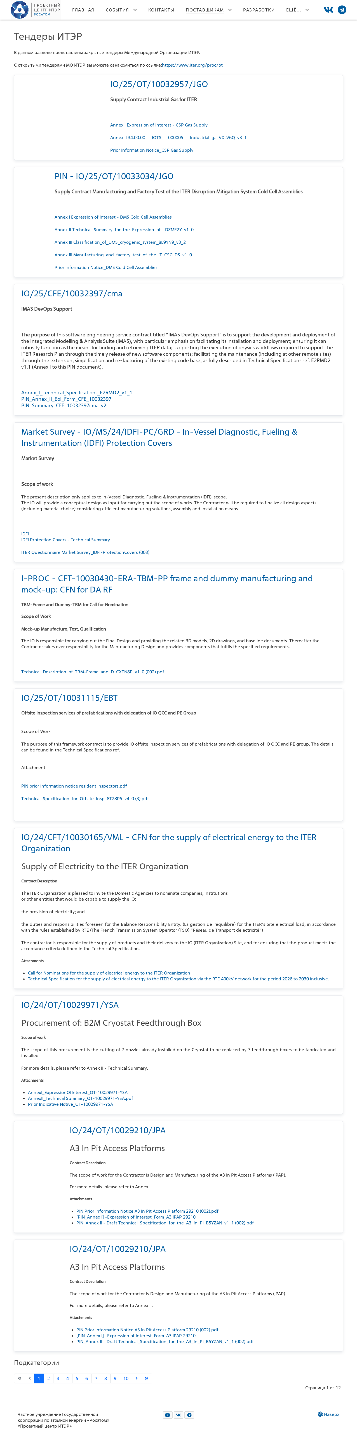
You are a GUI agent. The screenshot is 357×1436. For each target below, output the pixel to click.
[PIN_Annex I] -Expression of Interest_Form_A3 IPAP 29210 (136, 1217)
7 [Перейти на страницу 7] (96, 1378)
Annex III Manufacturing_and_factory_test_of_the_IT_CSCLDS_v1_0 (123, 255)
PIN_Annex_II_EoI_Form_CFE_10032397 (66, 399)
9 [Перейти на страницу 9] (115, 1378)
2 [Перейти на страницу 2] (48, 1378)
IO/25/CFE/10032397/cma (72, 293)
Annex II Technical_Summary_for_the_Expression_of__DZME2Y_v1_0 (124, 230)
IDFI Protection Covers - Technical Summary (65, 540)
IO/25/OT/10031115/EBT (69, 697)
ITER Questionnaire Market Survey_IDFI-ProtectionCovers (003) (85, 552)
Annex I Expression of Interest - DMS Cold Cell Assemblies (113, 217)
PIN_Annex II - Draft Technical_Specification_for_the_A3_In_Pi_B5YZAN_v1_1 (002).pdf (165, 1223)
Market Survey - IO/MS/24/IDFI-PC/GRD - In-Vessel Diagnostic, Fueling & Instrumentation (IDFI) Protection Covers (159, 437)
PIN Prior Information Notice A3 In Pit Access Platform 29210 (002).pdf (147, 1211)
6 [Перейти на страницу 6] (86, 1378)
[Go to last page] (146, 1378)
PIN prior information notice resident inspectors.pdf (74, 786)
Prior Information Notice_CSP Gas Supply (151, 150)
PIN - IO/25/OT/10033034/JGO (114, 176)
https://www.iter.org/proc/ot (192, 65)
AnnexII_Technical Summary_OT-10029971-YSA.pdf (80, 1098)
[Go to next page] (136, 1378)
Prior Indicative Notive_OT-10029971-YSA (70, 1104)
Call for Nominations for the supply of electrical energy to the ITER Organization (109, 973)
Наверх (328, 1414)
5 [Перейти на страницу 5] (77, 1378)
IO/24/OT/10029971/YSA (70, 1004)
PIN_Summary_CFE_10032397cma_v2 (63, 405)
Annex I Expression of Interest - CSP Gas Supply (159, 125)
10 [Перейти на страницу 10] (125, 1378)
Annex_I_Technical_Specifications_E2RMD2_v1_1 (76, 392)
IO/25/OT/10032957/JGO (159, 84)
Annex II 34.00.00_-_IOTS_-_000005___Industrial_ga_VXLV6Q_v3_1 (178, 137)
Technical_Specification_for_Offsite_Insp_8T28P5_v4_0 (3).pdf (85, 799)
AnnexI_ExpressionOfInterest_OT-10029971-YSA (78, 1092)
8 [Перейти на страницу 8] (105, 1378)
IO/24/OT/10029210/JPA (118, 1130)
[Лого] (36, 10)
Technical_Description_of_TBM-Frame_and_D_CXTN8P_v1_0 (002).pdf (92, 672)
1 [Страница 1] (39, 1378)
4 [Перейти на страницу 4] (67, 1378)
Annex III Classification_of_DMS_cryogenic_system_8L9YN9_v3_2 (120, 242)
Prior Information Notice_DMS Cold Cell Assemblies (106, 267)
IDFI (25, 534)
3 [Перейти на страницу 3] (58, 1378)
